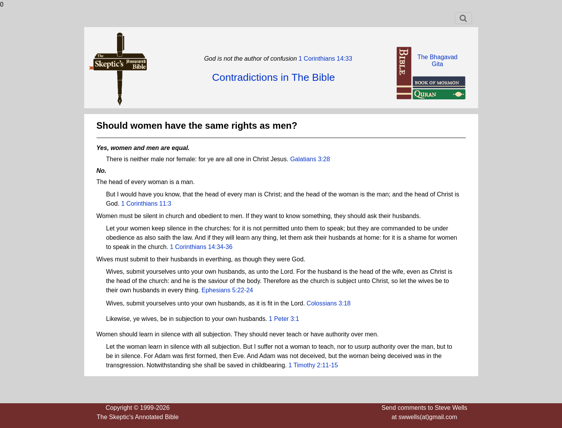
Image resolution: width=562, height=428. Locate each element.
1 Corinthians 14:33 (324, 58)
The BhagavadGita (437, 60)
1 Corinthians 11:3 (146, 203)
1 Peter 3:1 (284, 318)
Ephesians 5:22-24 (227, 290)
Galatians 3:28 (310, 159)
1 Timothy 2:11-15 (313, 365)
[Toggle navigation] (463, 18)
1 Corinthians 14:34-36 (201, 247)
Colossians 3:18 (329, 303)
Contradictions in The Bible (273, 77)
